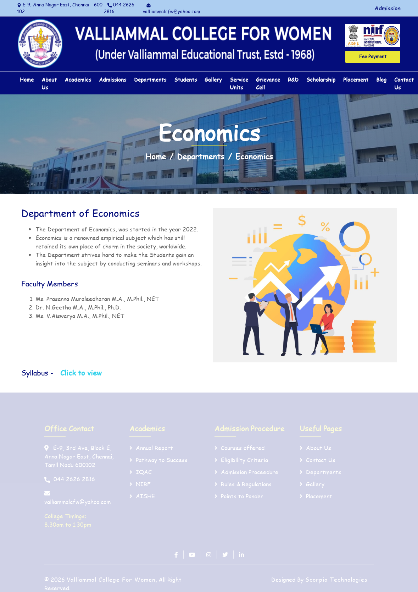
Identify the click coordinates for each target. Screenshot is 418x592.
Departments (150, 79)
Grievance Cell (268, 84)
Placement (355, 79)
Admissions (112, 79)
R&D (293, 79)
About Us (49, 84)
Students (185, 79)
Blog (381, 79)
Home (26, 79)
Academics (78, 79)
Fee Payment (372, 56)
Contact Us (404, 84)
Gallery (213, 79)
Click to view (81, 373)
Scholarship (320, 79)
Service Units (239, 84)
